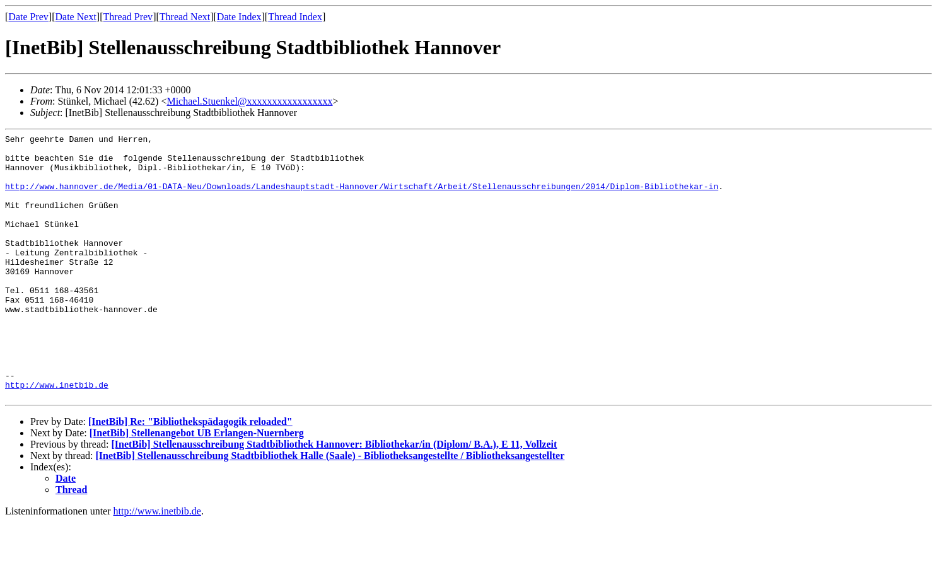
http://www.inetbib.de (56, 435)
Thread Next (185, 16)
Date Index (239, 16)
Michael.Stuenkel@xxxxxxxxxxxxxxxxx (249, 101)
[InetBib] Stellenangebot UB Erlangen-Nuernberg (197, 485)
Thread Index (295, 16)
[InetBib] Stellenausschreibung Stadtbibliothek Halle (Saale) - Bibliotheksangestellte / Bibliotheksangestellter (330, 508)
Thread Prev (128, 16)
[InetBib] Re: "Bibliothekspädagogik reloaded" (190, 474)
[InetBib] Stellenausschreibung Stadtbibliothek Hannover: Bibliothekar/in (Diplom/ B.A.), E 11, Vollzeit (334, 497)
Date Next (75, 16)
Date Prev (28, 16)
